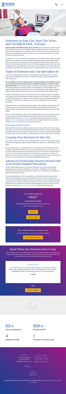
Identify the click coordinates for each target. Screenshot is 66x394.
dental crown (13, 120)
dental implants (26, 118)
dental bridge (15, 122)
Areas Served (33, 373)
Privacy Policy (46, 380)
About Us (33, 371)
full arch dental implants (27, 185)
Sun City (33, 212)
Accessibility (32, 382)
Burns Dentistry (16, 58)
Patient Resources (33, 375)
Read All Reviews (33, 290)
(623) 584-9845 (27, 362)
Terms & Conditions (56, 380)
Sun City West (33, 217)
